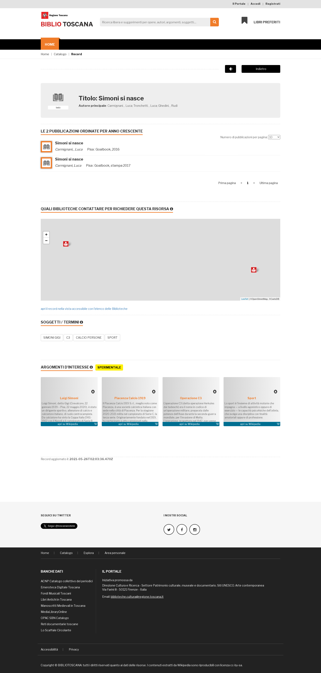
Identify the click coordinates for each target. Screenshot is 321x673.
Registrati (273, 3)
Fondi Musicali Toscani (56, 593)
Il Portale (239, 3)
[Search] (158, 22)
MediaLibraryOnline (54, 611)
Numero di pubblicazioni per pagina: (244, 137)
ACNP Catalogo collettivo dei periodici (67, 580)
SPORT (112, 337)
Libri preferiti (261, 21)
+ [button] (46, 234)
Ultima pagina (269, 183)
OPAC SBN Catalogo (55, 617)
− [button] (46, 240)
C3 (68, 337)
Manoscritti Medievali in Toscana (63, 605)
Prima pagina (227, 183)
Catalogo (60, 54)
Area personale (115, 552)
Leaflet (244, 299)
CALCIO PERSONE (89, 337)
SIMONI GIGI (51, 337)
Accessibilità (49, 649)
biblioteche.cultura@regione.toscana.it (137, 596)
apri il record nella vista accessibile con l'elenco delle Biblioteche (84, 308)
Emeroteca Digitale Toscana (60, 587)
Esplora (89, 552)
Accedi (255, 3)
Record (76, 54)
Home (50, 44)
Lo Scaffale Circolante (56, 629)
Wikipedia (72, 424)
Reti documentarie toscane (59, 623)
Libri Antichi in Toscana (56, 599)
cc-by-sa (236, 664)
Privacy (74, 649)
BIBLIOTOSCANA (70, 664)
